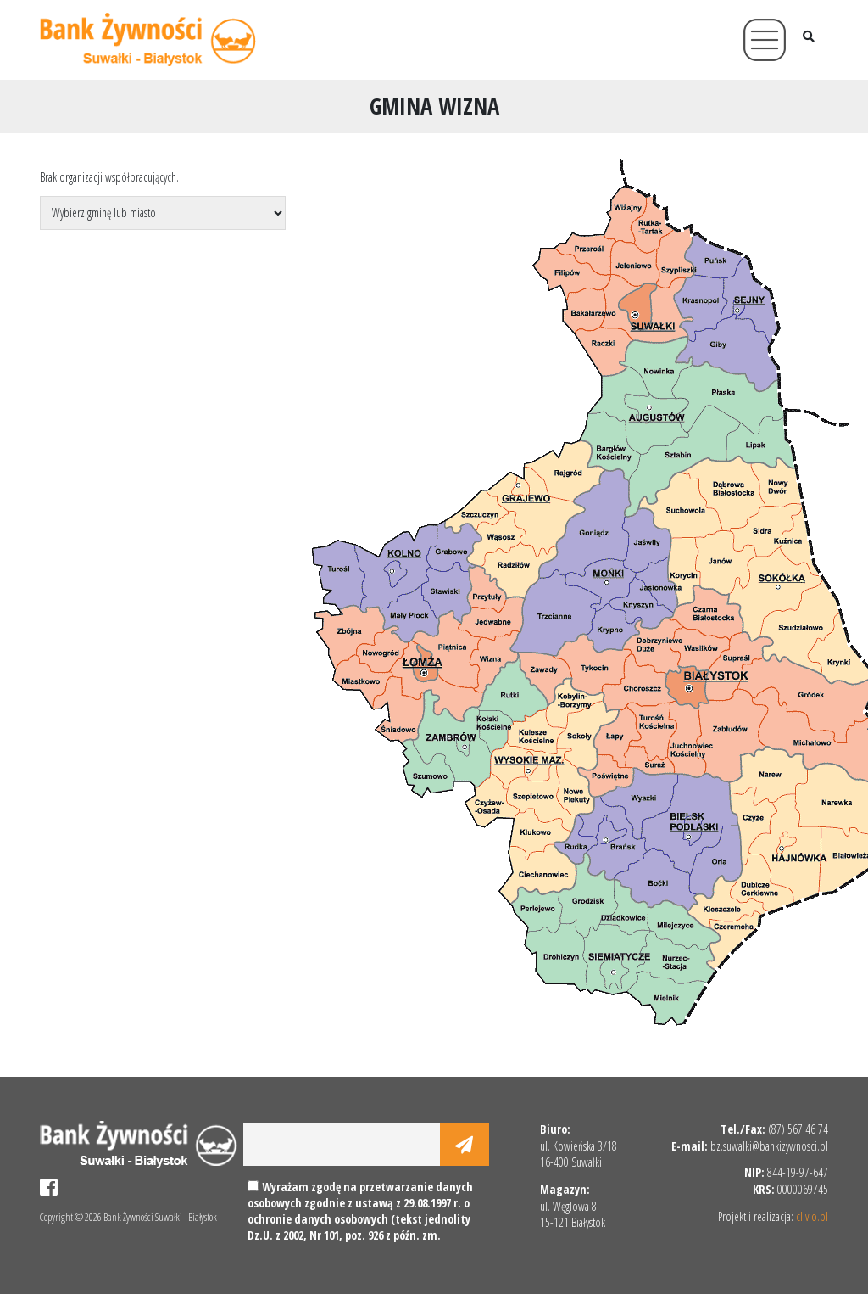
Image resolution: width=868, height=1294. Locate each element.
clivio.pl (812, 1216)
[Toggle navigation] (764, 40)
